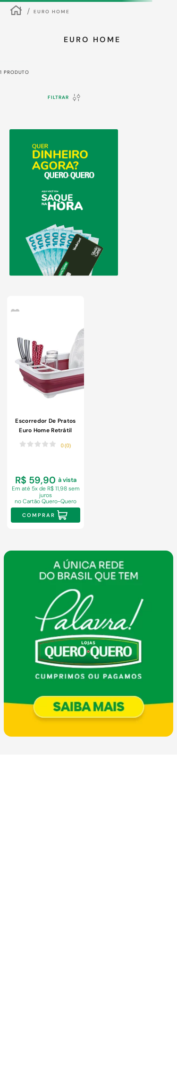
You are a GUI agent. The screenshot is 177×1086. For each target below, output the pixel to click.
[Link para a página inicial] (16, 11)
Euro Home (52, 12)
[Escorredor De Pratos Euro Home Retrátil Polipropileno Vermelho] (45, 412)
